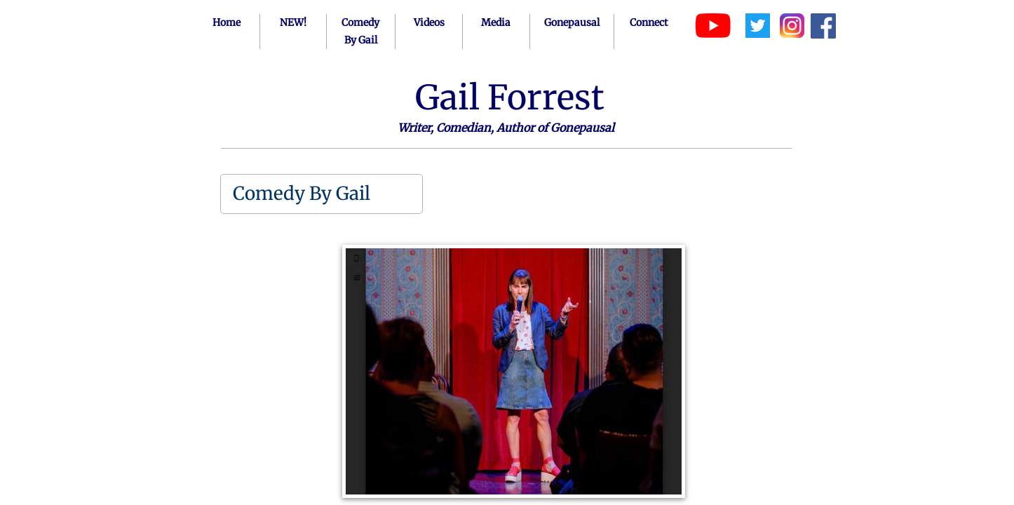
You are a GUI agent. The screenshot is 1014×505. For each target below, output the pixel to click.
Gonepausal (572, 22)
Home (226, 22)
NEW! (293, 22)
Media (496, 22)
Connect (649, 22)
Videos (429, 22)
